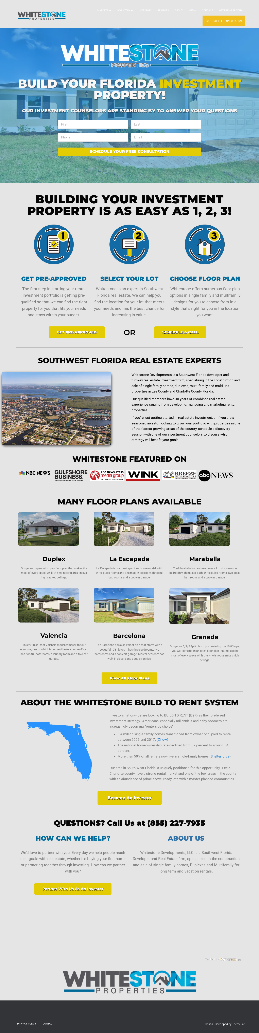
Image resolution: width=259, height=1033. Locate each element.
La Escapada (129, 559)
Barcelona (129, 635)
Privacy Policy (26, 1023)
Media (192, 10)
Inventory (125, 10)
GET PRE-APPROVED (54, 278)
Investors (145, 10)
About (179, 10)
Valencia (54, 635)
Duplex (53, 559)
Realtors (163, 10)
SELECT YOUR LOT (129, 278)
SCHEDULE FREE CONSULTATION (224, 21)
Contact (207, 10)
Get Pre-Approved (230, 10)
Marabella (205, 559)
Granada (205, 637)
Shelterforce (220, 756)
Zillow (162, 740)
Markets (104, 10)
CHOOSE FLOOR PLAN (205, 278)
